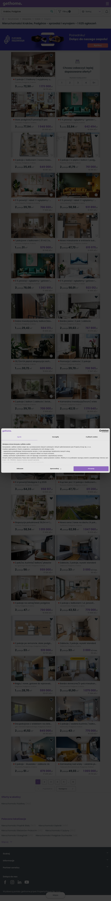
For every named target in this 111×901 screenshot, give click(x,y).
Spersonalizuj (55, 468)
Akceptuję (91, 468)
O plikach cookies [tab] (92, 437)
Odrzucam (20, 468)
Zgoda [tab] (19, 437)
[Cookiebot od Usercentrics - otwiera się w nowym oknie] (96, 431)
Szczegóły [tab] (55, 437)
